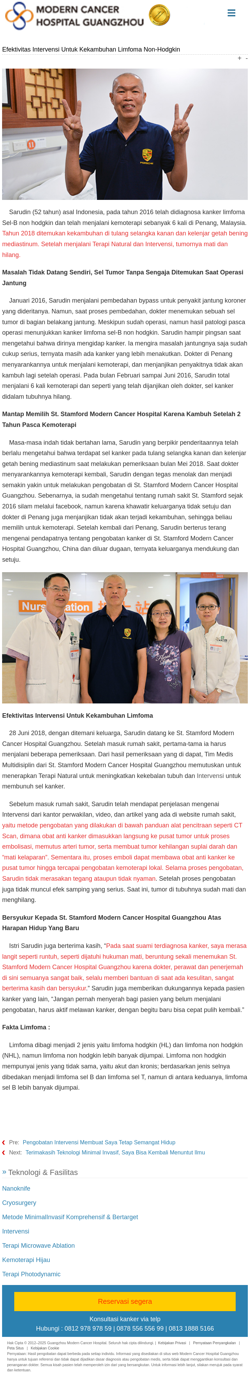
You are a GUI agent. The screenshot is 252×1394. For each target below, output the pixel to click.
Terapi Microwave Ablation (38, 1245)
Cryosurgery (19, 1202)
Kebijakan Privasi (172, 1343)
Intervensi (210, 775)
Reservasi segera (125, 1301)
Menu (239, 13)
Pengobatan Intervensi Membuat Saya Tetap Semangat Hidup (99, 1142)
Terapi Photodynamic (31, 1274)
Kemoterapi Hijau (26, 1259)
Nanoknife (16, 1188)
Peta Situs (15, 1348)
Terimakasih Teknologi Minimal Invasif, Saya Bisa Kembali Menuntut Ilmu (115, 1152)
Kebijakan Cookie (45, 1348)
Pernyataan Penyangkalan (214, 1343)
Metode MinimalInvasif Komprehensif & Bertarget (70, 1217)
